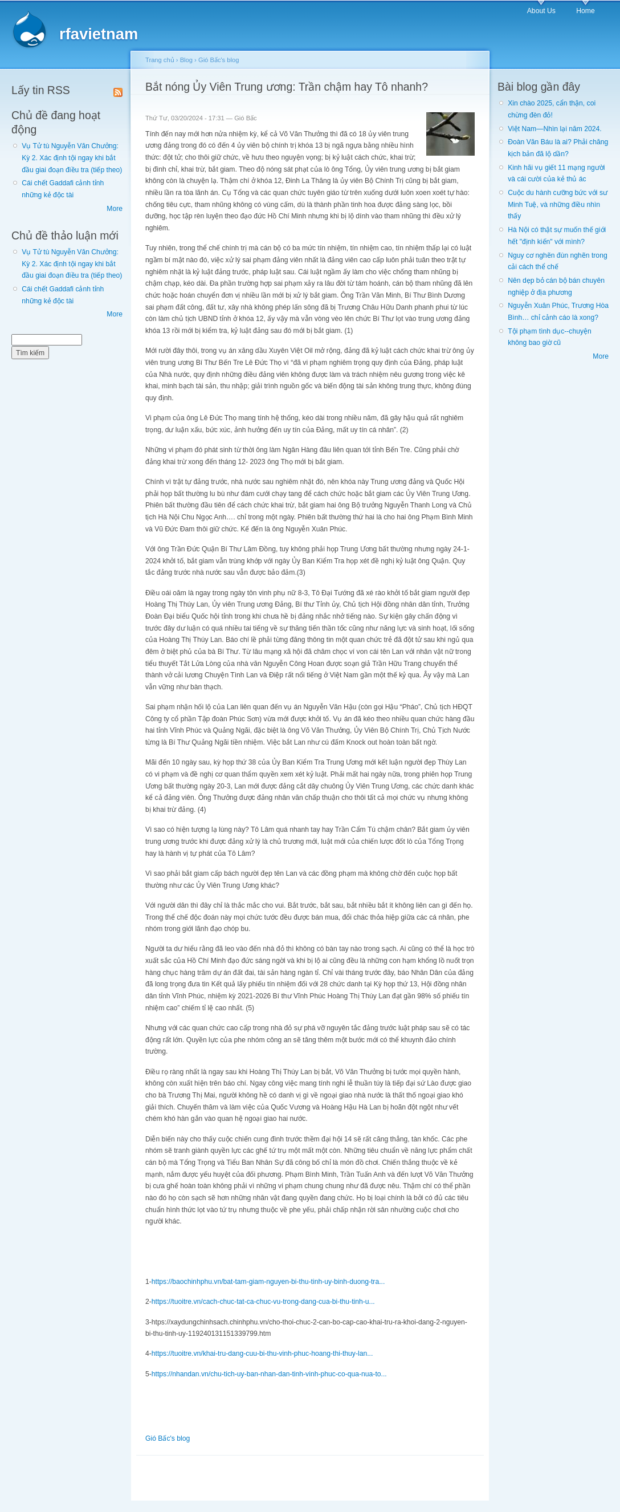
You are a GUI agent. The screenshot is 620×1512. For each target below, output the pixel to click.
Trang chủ (159, 59)
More (115, 209)
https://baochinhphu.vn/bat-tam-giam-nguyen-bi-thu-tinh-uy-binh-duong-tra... (268, 1282)
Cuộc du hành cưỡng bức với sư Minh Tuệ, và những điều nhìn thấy (557, 204)
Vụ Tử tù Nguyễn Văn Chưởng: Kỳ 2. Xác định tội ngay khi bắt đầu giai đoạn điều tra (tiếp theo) (72, 157)
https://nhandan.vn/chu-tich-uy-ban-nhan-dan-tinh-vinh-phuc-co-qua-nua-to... (269, 1374)
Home (585, 11)
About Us (541, 11)
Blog (186, 59)
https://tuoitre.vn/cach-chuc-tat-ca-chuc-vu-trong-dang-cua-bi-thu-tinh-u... (263, 1302)
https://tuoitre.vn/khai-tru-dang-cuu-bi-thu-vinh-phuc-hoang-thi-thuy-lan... (262, 1353)
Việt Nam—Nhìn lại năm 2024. (554, 129)
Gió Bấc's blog (218, 59)
